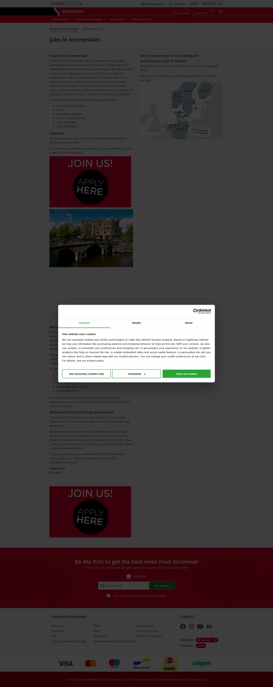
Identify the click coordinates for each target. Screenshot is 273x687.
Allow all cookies (186, 373)
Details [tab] (136, 322)
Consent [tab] (84, 322)
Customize (136, 373)
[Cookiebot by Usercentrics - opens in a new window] (196, 311)
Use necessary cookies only (86, 373)
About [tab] (189, 322)
